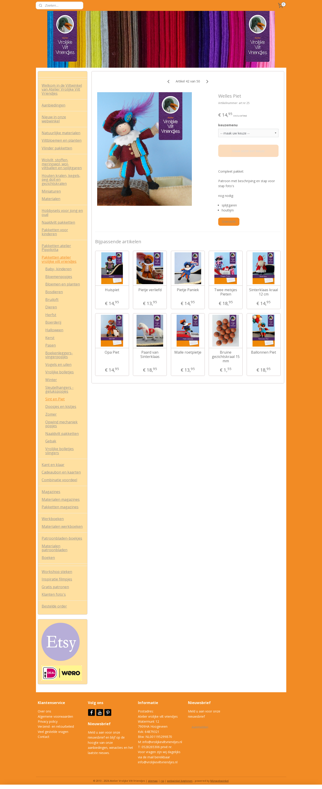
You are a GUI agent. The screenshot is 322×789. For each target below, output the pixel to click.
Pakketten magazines (60, 506)
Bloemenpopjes (58, 276)
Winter (51, 379)
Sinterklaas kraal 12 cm (263, 292)
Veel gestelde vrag (51, 731)
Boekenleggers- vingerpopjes (59, 355)
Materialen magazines (61, 499)
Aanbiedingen (53, 105)
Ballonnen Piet (263, 352)
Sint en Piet (55, 399)
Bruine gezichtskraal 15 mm (226, 356)
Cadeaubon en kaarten (61, 472)
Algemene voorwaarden (55, 716)
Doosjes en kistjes (60, 406)
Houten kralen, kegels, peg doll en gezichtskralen (61, 179)
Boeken (48, 557)
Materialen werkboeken (62, 526)
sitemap (153, 780)
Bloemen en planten (62, 284)
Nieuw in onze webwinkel (54, 119)
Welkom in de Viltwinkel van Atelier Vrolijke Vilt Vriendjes (62, 89)
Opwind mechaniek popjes (61, 424)
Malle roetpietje (187, 352)
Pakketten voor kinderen (55, 231)
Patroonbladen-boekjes (62, 538)
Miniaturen (51, 191)
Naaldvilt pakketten (58, 222)
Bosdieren (54, 291)
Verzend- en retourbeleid (56, 726)
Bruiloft (51, 299)
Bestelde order (54, 606)
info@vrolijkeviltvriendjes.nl (162, 742)
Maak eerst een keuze (248, 151)
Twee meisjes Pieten (225, 292)
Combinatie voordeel (59, 479)
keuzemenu (228, 125)
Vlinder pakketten (57, 148)
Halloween (54, 330)
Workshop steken (57, 571)
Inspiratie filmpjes (57, 579)
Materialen (51, 198)
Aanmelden (200, 727)
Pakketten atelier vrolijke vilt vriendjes (59, 259)
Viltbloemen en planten (61, 140)
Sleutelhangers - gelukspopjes (59, 389)
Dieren (51, 307)
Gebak (50, 441)
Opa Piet (112, 352)
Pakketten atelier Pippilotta (56, 247)
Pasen (50, 345)
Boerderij (53, 322)
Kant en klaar (53, 464)
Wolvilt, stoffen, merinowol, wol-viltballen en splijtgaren (62, 163)
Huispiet (112, 290)
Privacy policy (48, 721)
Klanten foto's (54, 594)
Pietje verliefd (150, 290)
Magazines (51, 491)
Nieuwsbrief (100, 723)
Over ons (44, 711)
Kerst (49, 337)
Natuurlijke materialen (61, 132)
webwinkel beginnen (180, 780)
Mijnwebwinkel (219, 780)
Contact (43, 736)
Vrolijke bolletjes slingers (59, 450)
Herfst (50, 314)
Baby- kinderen (58, 268)
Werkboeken (53, 518)
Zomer (51, 414)
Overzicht (229, 221)
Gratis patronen (55, 586)
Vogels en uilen (58, 364)
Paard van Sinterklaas (150, 354)
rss (162, 780)
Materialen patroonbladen (54, 548)
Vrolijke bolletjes (59, 372)
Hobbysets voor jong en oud (62, 212)
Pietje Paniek (188, 290)
